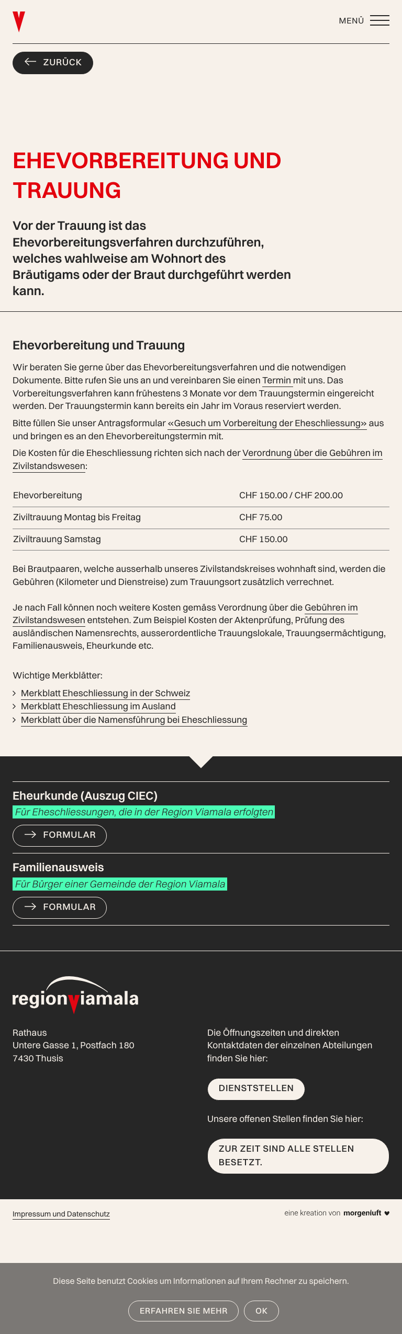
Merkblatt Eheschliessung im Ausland (98, 706)
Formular (69, 834)
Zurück (62, 62)
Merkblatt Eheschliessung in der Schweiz (105, 693)
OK (261, 1310)
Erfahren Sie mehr (184, 1310)
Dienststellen (256, 1088)
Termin (277, 380)
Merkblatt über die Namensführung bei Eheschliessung (134, 720)
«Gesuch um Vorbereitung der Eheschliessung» (267, 423)
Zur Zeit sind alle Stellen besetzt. (286, 1155)
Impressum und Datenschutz (61, 1214)
